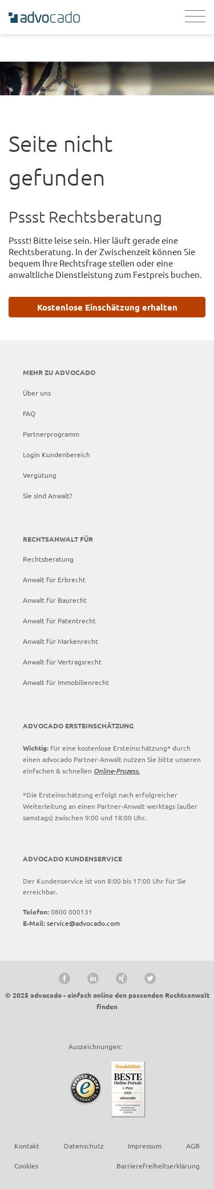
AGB (193, 1145)
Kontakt (26, 1145)
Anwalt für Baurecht (55, 599)
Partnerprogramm (51, 433)
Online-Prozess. (117, 770)
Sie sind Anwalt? (47, 495)
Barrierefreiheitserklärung (158, 1165)
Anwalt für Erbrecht (54, 579)
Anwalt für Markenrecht (60, 641)
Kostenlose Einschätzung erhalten (107, 307)
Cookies (26, 1165)
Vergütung (39, 474)
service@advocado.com (83, 923)
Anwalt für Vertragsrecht (62, 661)
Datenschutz (84, 1145)
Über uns (37, 392)
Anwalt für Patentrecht (59, 620)
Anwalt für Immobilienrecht (66, 682)
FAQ (29, 413)
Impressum (144, 1145)
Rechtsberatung (48, 558)
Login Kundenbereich (56, 454)
